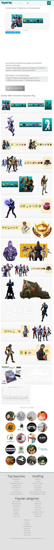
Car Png (27, 522)
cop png (16, 481)
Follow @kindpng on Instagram (37, 492)
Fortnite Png (37, 516)
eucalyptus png (16, 485)
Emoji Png (27, 528)
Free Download (15, 88)
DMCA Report (38, 485)
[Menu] (49, 3)
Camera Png (37, 503)
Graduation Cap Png (37, 512)
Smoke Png (38, 507)
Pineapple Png (27, 526)
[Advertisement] (27, 47)
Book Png (27, 530)
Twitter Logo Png (16, 503)
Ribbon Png (16, 510)
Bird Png (27, 524)
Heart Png (16, 516)
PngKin (16, 512)
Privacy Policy (38, 487)
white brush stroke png (16, 494)
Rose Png (16, 507)
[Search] (27, 3)
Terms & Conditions (37, 483)
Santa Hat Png (16, 505)
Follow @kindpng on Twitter (37, 494)
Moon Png (38, 510)
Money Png (27, 520)
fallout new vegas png (16, 483)
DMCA (18, 32)
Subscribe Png (16, 501)
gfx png (16, 490)
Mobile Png (16, 514)
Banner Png (27, 535)
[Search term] (23, 3)
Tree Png (37, 505)
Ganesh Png (27, 533)
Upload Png (38, 490)
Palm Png (37, 501)
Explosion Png (38, 514)
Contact (38, 481)
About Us (37, 479)
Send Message (10, 32)
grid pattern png (16, 487)
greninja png (16, 479)
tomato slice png (16, 492)
